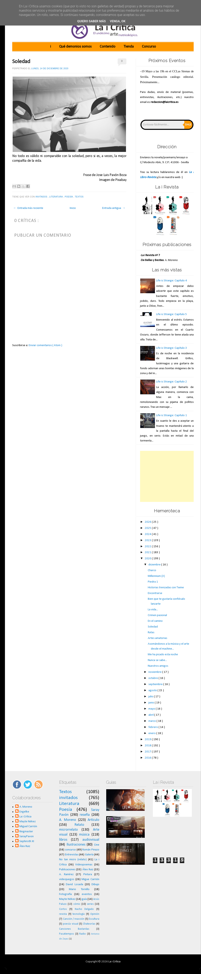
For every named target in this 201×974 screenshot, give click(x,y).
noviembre (155, 672)
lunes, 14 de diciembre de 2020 (49, 68)
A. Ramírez (66, 874)
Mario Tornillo (79, 889)
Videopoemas (83, 864)
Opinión (94, 914)
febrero (153, 727)
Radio (82, 934)
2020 (148, 558)
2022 (148, 546)
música (84, 835)
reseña (85, 815)
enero (152, 733)
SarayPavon (26, 836)
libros (63, 840)
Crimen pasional (157, 615)
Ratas (151, 632)
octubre (153, 678)
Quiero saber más (91, 21)
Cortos (63, 909)
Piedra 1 (153, 581)
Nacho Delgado (84, 909)
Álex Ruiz (24, 846)
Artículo (93, 820)
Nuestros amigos (158, 666)
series (90, 904)
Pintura (87, 874)
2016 (148, 757)
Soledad (21, 62)
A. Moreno (25, 806)
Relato (79, 825)
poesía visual (70, 924)
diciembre (154, 564)
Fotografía (65, 894)
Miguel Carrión (28, 826)
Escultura (94, 919)
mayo (152, 708)
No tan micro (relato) (73, 859)
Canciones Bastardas (74, 929)
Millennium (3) (156, 576)
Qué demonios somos (75, 47)
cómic (76, 904)
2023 (148, 540)
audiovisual (90, 840)
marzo (152, 721)
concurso (70, 849)
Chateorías (89, 924)
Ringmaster (26, 831)
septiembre (155, 684)
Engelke (24, 811)
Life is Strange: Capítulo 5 (171, 314)
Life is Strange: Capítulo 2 (171, 381)
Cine (96, 844)
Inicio (73, 208)
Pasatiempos (66, 934)
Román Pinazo (90, 849)
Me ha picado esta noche (163, 654)
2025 (148, 528)
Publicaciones (67, 869)
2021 (148, 552)
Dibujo (95, 884)
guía (84, 899)
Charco (152, 570)
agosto (153, 690)
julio (151, 696)
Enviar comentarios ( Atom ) (45, 345)
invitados (41, 197)
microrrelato (68, 830)
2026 (148, 522)
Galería (89, 854)
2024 (148, 534)
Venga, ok (117, 21)
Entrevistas (71, 854)
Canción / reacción (74, 919)
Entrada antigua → (113, 208)
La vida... (153, 609)
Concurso (149, 47)
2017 (148, 751)
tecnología (79, 914)
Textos (79, 197)
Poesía (69, 197)
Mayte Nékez (27, 821)
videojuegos (66, 879)
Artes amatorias (157, 638)
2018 (148, 745)
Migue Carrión (90, 879)
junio (151, 702)
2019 (148, 739)
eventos (87, 894)
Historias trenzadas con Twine (166, 587)
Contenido (107, 47)
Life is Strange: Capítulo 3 (171, 348)
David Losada (74, 884)
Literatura (56, 197)
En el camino (155, 621)
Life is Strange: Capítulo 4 (171, 280)
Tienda (129, 47)
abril (151, 715)
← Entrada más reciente (28, 208)
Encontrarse (155, 593)
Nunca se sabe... (157, 660)
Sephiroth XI (26, 841)
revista (63, 914)
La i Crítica (25, 816)
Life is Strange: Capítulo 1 (171, 415)
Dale (188, 124)
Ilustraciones (75, 845)
